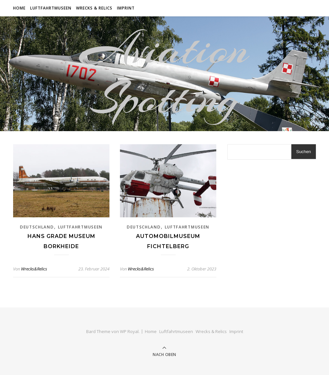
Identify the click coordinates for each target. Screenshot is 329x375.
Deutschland (37, 227)
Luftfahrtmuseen (50, 8)
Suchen (303, 151)
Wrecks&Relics (34, 269)
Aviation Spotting (164, 74)
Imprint (126, 8)
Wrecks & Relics (94, 8)
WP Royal (129, 331)
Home (19, 8)
